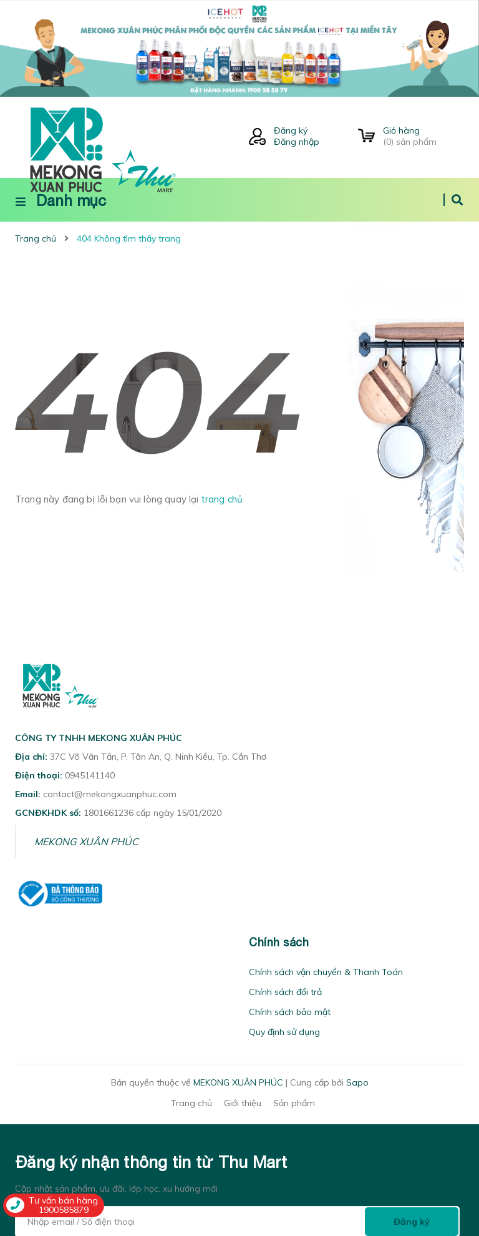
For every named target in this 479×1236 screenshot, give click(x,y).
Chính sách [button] (279, 942)
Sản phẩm (294, 1103)
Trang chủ (191, 1103)
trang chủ (222, 499)
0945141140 (90, 775)
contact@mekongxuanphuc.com (110, 794)
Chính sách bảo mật (290, 1012)
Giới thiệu (242, 1103)
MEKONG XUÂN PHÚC (86, 841)
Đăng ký (290, 130)
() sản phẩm (423, 136)
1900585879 (64, 1209)
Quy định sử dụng (284, 1031)
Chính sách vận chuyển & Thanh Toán (326, 972)
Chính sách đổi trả (285, 992)
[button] (18, 942)
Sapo (357, 1082)
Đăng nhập (296, 141)
